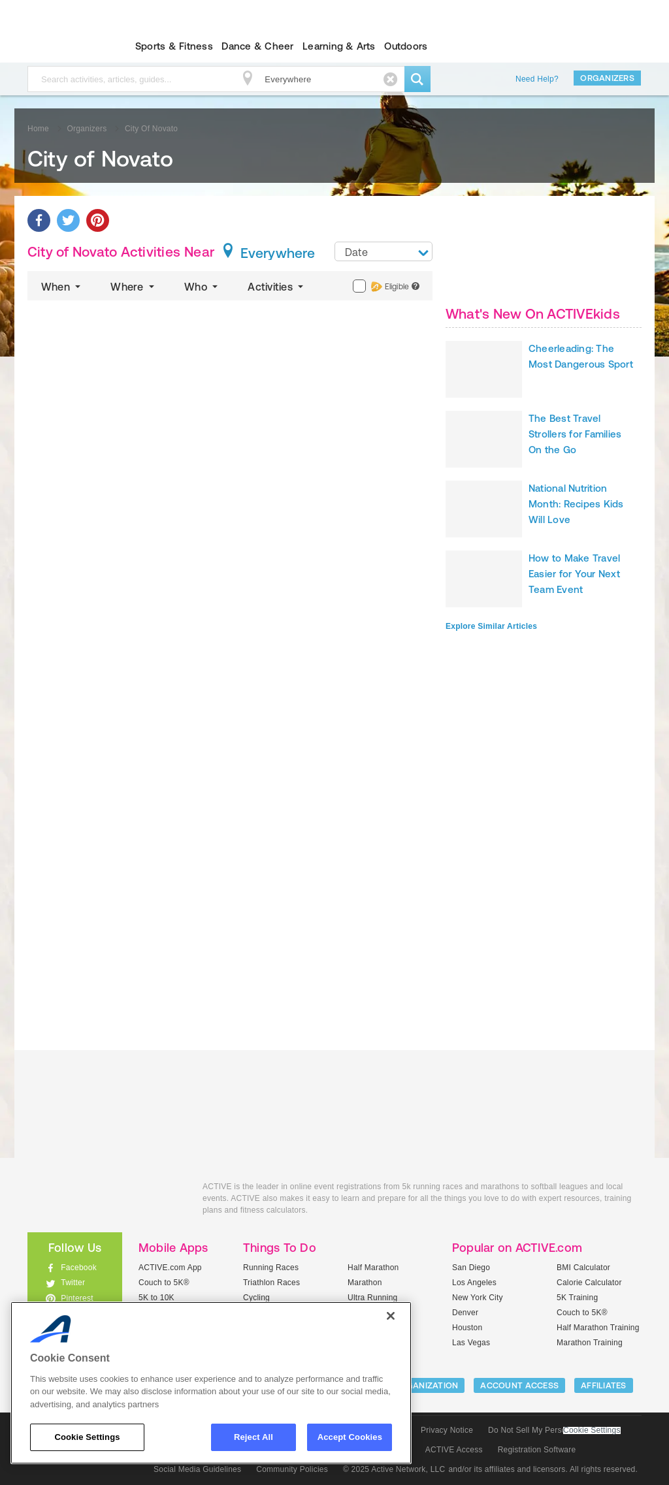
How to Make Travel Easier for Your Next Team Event (574, 573)
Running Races (271, 1267)
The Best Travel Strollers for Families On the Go (575, 434)
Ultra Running (373, 1297)
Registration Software (537, 1449)
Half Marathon (373, 1267)
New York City (477, 1297)
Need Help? (537, 79)
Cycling (256, 1297)
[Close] (390, 1315)
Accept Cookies (350, 1437)
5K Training (577, 1297)
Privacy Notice (447, 1430)
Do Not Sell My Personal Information (554, 1430)
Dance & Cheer (257, 46)
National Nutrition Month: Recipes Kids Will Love (576, 504)
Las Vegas (471, 1342)
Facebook (79, 1267)
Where (133, 287)
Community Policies (292, 1469)
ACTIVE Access (454, 1449)
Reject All (253, 1437)
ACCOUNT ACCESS (519, 1385)
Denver (465, 1312)
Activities (277, 287)
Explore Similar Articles (491, 626)
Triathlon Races (271, 1282)
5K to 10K (156, 1297)
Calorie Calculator (589, 1282)
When (62, 287)
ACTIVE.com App (170, 1267)
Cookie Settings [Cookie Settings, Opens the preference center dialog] (87, 1437)
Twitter (73, 1282)
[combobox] (383, 251)
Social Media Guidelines (197, 1469)
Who (202, 287)
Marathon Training (590, 1342)
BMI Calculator (583, 1267)
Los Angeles (474, 1282)
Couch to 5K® (164, 1282)
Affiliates (604, 1385)
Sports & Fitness (174, 46)
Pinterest (77, 1298)
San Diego (471, 1267)
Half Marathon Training (598, 1327)
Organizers (607, 78)
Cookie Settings (592, 1430)
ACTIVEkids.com (64, 46)
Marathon (365, 1282)
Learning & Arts (339, 46)
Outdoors (405, 46)
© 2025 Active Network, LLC (394, 1469)
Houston (467, 1327)
